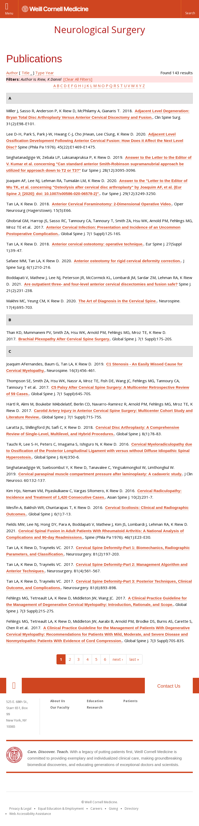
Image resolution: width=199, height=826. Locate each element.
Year (50, 72)
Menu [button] (9, 13)
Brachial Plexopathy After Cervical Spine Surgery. (64, 339)
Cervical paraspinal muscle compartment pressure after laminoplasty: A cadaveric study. (100, 474)
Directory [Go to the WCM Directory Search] (131, 808)
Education (95, 701)
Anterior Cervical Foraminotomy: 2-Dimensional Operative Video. (112, 204)
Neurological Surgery (99, 29)
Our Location (14, 685)
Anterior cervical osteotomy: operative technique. (97, 244)
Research (94, 707)
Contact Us (168, 686)
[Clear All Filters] (77, 79)
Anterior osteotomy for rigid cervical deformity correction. (127, 261)
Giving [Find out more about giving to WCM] (113, 808)
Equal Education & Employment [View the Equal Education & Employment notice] (61, 808)
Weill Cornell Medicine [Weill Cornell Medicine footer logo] (99, 783)
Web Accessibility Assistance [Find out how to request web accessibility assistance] (30, 814)
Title (26, 72)
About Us (57, 701)
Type (40, 72)
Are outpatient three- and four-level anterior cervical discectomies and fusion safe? (101, 284)
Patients (130, 701)
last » (134, 659)
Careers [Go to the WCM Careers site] (96, 808)
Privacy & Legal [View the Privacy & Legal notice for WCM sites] (20, 808)
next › (118, 659)
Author (12, 72)
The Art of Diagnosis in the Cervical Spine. (118, 301)
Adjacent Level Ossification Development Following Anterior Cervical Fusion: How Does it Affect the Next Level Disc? (94, 140)
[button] (190, 9)
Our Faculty (59, 707)
